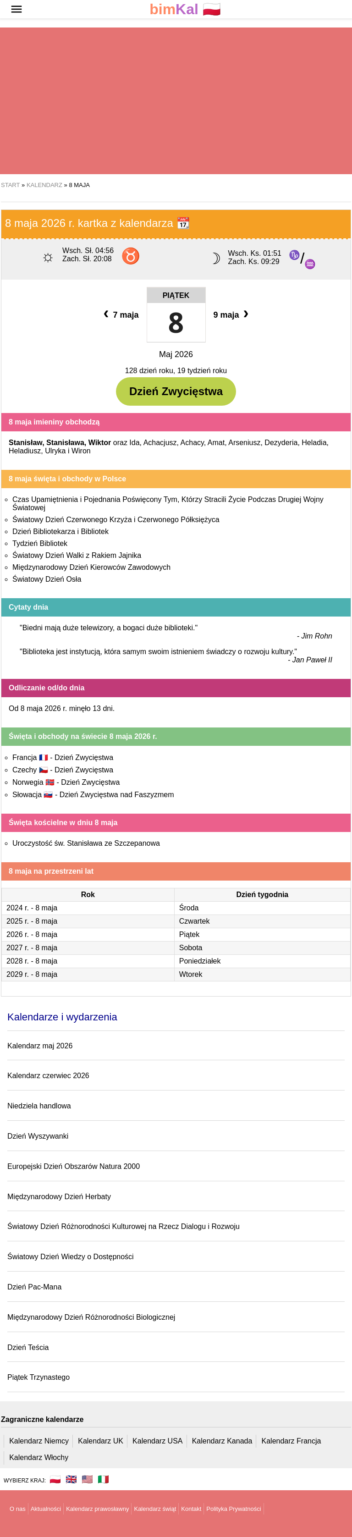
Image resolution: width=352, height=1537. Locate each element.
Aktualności (46, 1508)
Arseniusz (244, 442)
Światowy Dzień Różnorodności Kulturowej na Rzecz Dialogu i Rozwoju (123, 1226)
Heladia (314, 442)
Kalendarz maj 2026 (39, 1046)
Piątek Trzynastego (38, 1377)
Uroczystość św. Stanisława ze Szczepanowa (86, 843)
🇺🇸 (87, 1479)
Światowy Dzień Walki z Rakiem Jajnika (76, 555)
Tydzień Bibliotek (39, 543)
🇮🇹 (103, 1479)
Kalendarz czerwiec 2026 (48, 1076)
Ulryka (55, 451)
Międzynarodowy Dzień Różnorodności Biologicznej (91, 1317)
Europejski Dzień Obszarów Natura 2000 (73, 1166)
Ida (134, 442)
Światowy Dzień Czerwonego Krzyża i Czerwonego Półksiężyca (116, 519)
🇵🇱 (185, 9)
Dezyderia (280, 442)
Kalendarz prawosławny (97, 1508)
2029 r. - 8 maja (31, 974)
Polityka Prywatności (233, 1508)
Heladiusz (25, 451)
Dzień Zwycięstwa (176, 391)
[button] (16, 9)
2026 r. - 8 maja (31, 934)
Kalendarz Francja (291, 1441)
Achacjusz (160, 442)
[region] (176, 101)
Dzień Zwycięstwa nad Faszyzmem (117, 795)
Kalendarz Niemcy (39, 1441)
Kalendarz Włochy (38, 1457)
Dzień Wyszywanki (37, 1136)
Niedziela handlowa (39, 1106)
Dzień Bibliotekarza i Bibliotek (60, 531)
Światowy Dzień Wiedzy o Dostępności (70, 1257)
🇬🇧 (71, 1479)
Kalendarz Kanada (222, 1441)
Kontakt (191, 1508)
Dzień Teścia (28, 1347)
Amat (216, 442)
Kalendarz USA (157, 1441)
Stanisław (25, 442)
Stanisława (65, 442)
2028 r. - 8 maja (31, 961)
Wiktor (99, 442)
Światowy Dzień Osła (46, 579)
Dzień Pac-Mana (34, 1287)
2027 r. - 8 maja (31, 948)
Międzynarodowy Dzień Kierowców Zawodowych (91, 567)
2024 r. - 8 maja (31, 908)
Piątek (176, 295)
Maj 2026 (176, 354)
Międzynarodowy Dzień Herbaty (59, 1197)
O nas (18, 1508)
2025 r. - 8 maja (31, 921)
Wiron (81, 451)
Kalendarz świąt (155, 1508)
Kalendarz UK (100, 1441)
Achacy (192, 442)
